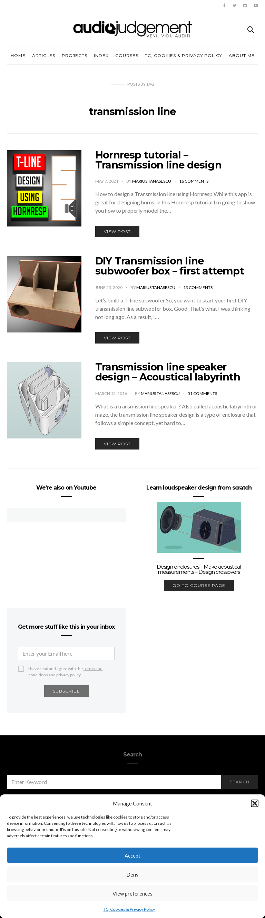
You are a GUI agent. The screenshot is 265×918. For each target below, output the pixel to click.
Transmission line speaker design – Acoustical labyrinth (167, 372)
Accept (132, 855)
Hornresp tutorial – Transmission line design (158, 160)
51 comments (202, 393)
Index (101, 55)
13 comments (198, 287)
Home (18, 55)
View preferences (132, 893)
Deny (132, 874)
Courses (126, 55)
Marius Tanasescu (152, 181)
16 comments (193, 181)
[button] (254, 803)
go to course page (199, 585)
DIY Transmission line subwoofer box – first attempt (169, 266)
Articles (43, 55)
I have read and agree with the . (65, 669)
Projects (74, 55)
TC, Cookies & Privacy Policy (129, 909)
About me (242, 55)
